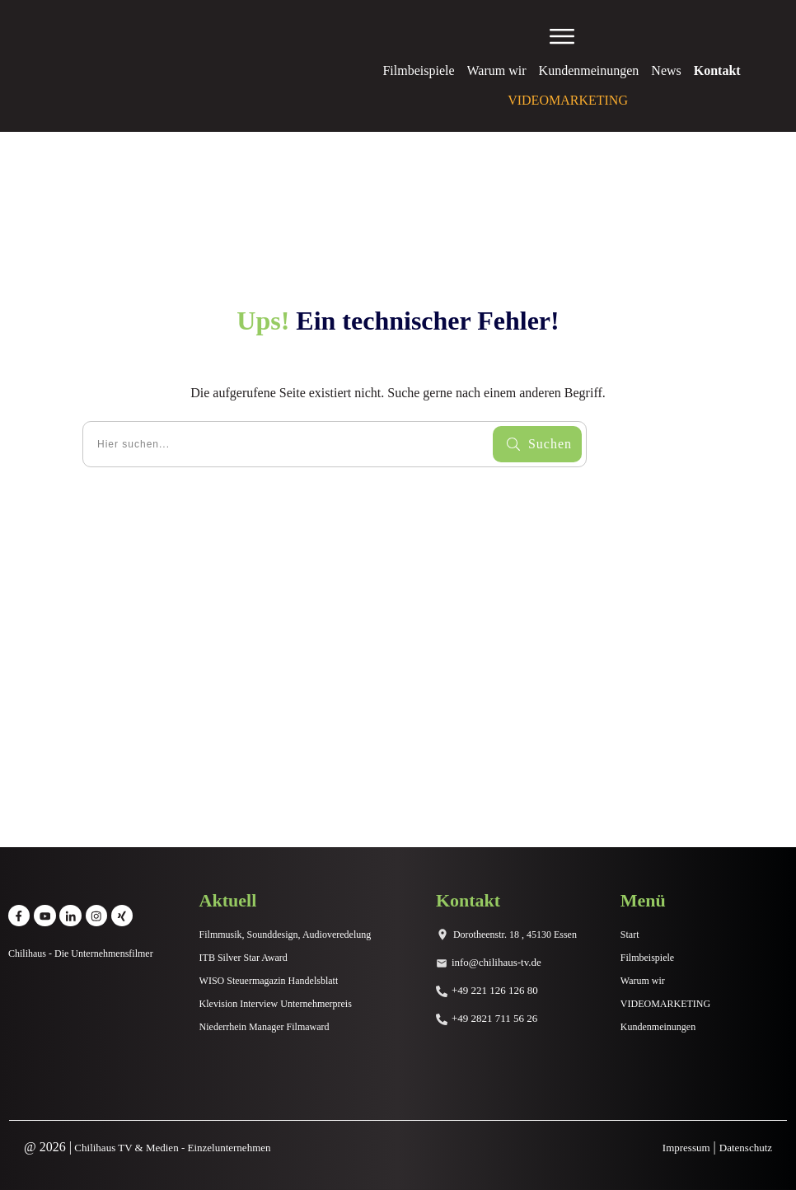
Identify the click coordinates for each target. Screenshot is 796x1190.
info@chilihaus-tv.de (496, 962)
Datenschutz (745, 1147)
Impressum (686, 1147)
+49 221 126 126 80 (495, 990)
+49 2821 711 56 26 (494, 1018)
